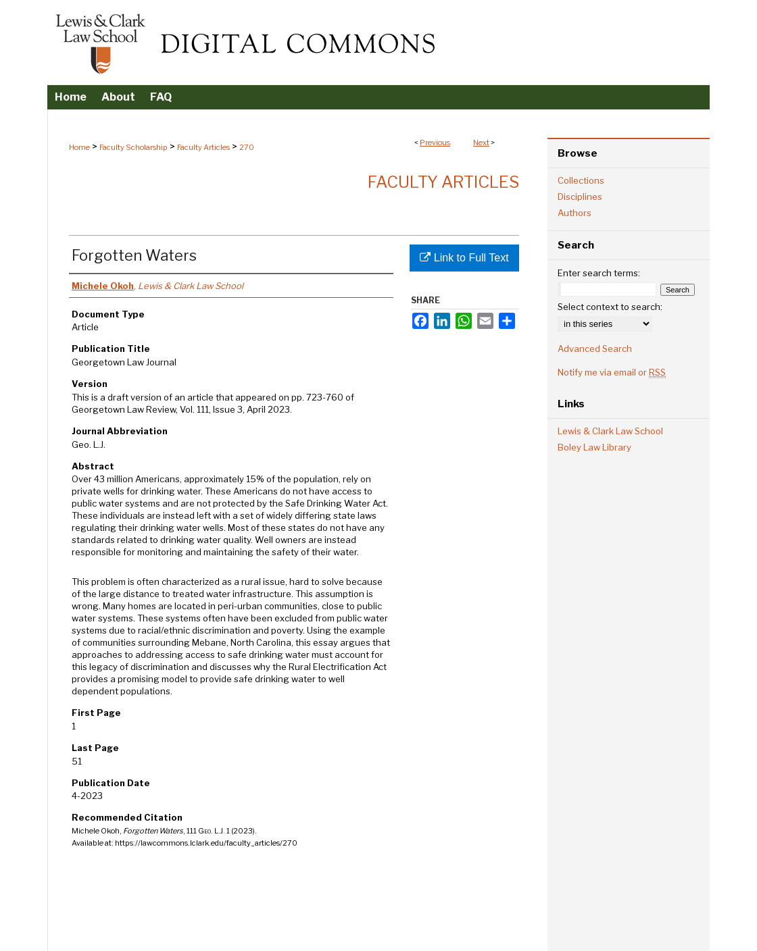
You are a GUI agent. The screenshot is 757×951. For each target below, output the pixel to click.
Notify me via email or (612, 372)
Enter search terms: (599, 272)
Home (79, 147)
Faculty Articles (203, 147)
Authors (574, 212)
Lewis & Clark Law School (610, 431)
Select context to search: (610, 306)
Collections (581, 180)
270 (246, 147)
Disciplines (580, 196)
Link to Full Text (464, 257)
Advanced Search (595, 348)
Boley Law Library (594, 447)
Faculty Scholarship (133, 147)
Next (481, 142)
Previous (435, 142)
